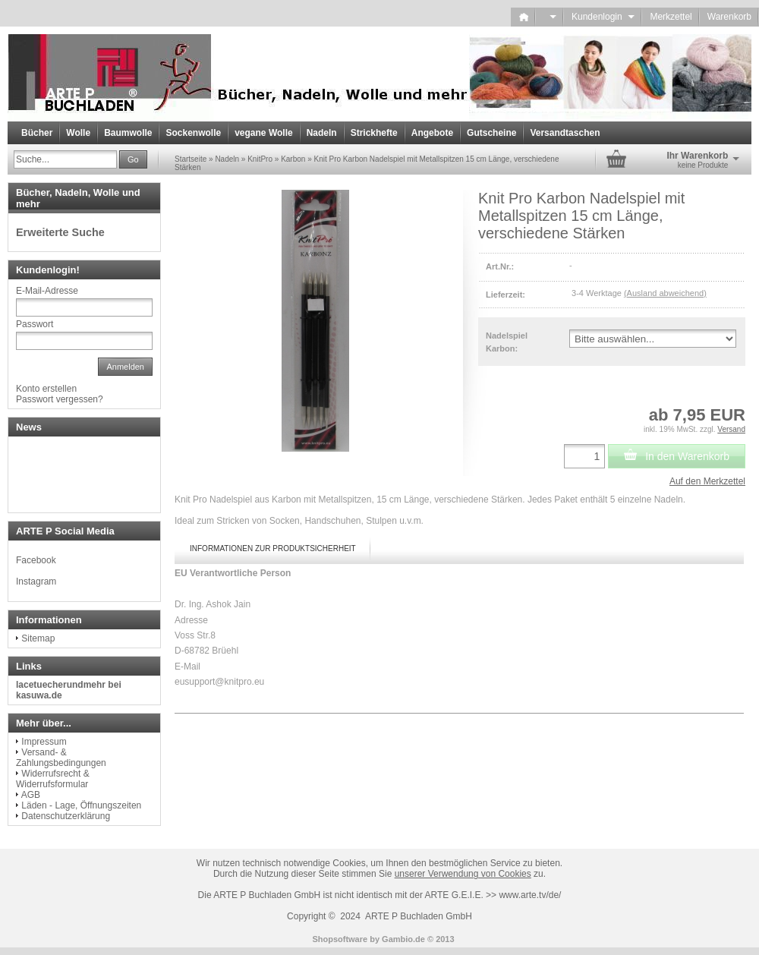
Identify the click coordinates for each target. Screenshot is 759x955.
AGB (30, 795)
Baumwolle (128, 133)
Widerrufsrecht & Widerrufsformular (53, 779)
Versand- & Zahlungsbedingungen (61, 757)
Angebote (432, 133)
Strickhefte (374, 133)
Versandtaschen (565, 133)
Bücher (36, 133)
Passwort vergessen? (59, 399)
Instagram (36, 581)
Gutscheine (491, 133)
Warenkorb (729, 16)
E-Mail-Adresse (47, 290)
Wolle (78, 133)
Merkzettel (670, 16)
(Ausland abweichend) (665, 293)
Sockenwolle (193, 133)
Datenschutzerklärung (65, 816)
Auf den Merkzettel (707, 481)
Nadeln (322, 133)
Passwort (34, 324)
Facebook (36, 560)
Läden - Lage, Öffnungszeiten (81, 805)
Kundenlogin (603, 16)
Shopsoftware (339, 939)
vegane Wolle (263, 133)
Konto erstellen (46, 388)
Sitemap (38, 638)
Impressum (43, 741)
